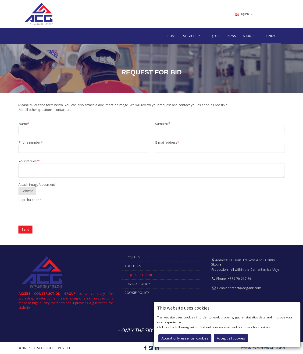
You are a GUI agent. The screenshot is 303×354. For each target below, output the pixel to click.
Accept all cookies (231, 338)
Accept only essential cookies (184, 338)
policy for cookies (257, 327)
